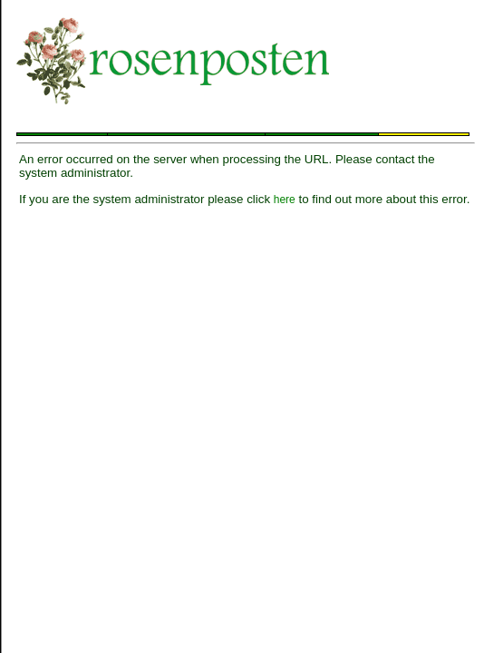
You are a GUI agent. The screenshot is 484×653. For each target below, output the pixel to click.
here (284, 199)
